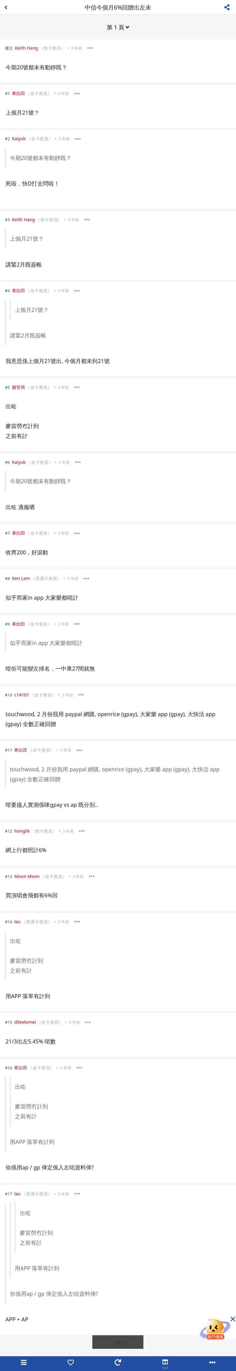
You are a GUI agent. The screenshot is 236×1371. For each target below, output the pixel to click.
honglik (22, 831)
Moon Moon (26, 876)
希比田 (18, 93)
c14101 (21, 695)
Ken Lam (21, 578)
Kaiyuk (19, 138)
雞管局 (18, 387)
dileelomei (25, 1022)
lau (17, 921)
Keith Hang (26, 48)
